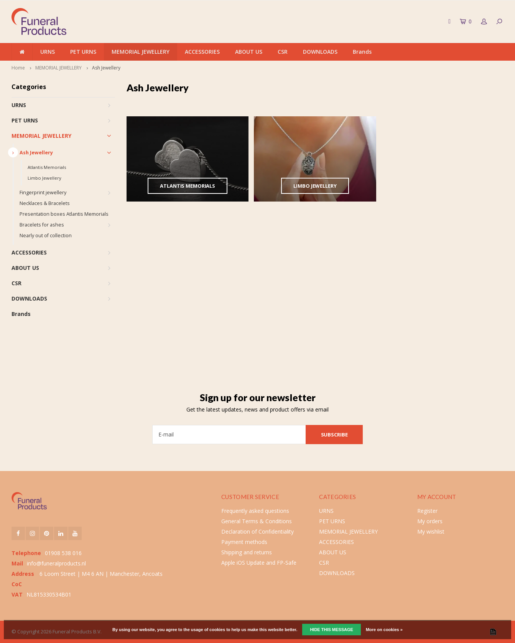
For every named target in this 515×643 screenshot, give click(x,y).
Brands (362, 51)
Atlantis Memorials (47, 167)
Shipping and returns (246, 552)
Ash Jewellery (106, 67)
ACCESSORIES (202, 51)
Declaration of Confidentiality (257, 531)
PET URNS (83, 51)
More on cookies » (384, 629)
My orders (430, 521)
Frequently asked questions (255, 510)
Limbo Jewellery (44, 178)
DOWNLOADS (320, 51)
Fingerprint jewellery (43, 192)
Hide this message (331, 629)
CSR (283, 51)
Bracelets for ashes (42, 224)
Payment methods (244, 541)
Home (18, 67)
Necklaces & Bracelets (45, 203)
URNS (47, 51)
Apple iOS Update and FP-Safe (258, 562)
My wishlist (430, 531)
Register (427, 510)
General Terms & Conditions (256, 521)
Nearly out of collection (46, 235)
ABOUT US (248, 51)
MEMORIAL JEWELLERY (140, 51)
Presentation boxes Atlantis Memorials (64, 214)
